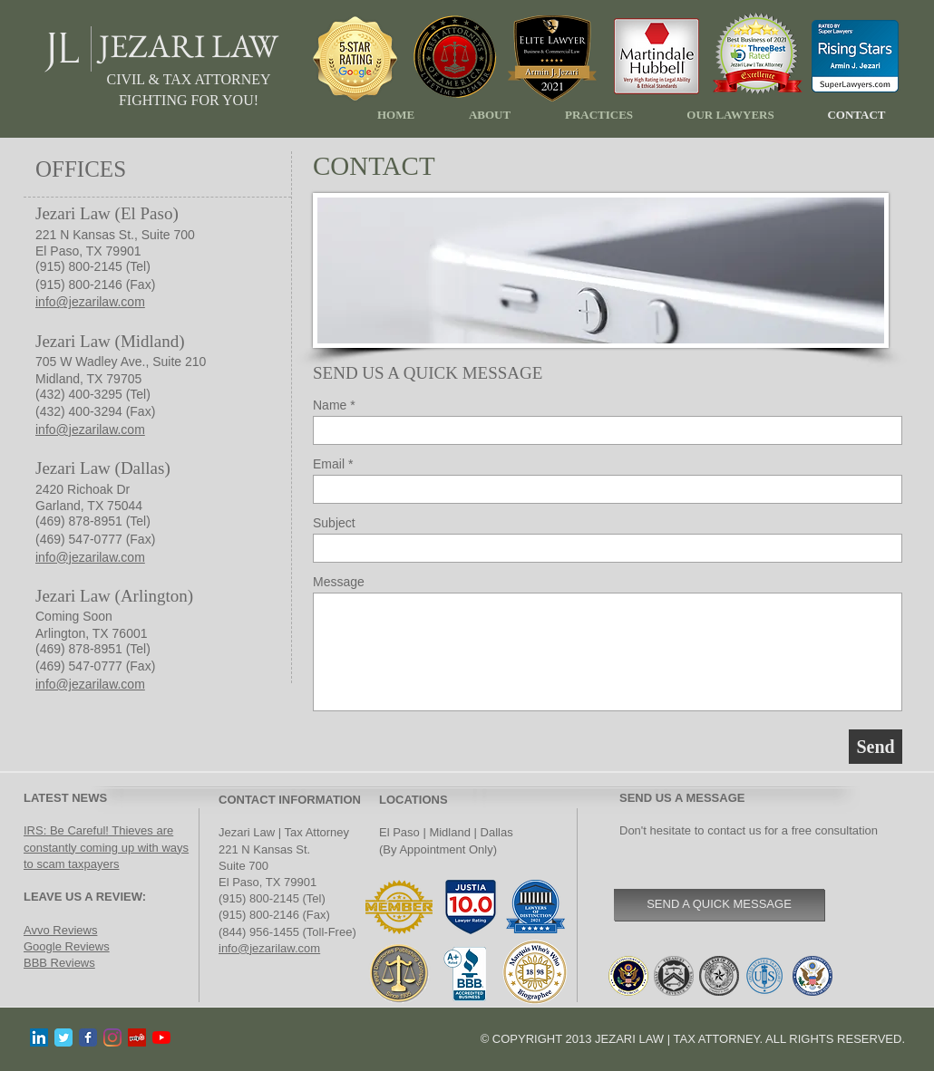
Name (329, 405)
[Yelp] (137, 1037)
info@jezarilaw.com (269, 948)
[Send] (875, 746)
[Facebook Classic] (88, 1037)
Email (329, 464)
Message (339, 581)
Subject (334, 522)
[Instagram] (112, 1037)
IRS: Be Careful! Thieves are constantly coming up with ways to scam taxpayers (106, 847)
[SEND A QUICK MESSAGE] (719, 905)
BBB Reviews (59, 963)
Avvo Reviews (60, 930)
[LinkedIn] (39, 1037)
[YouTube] (161, 1037)
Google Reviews (67, 946)
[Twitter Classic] (63, 1037)
